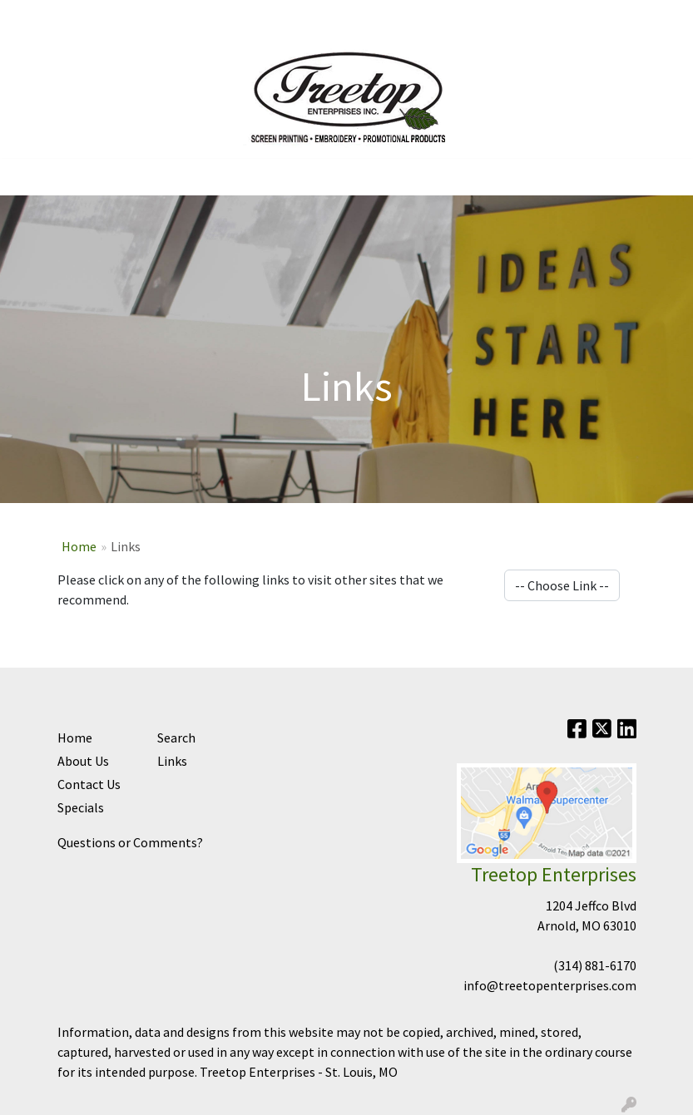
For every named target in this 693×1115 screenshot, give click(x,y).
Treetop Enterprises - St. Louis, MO (299, 1071)
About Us (83, 760)
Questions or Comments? (130, 842)
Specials (80, 807)
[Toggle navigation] (25, 177)
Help (151, 18)
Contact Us (94, 18)
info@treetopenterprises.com (549, 985)
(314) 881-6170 (594, 965)
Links (172, 760)
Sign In (195, 18)
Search (650, 18)
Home (33, 18)
